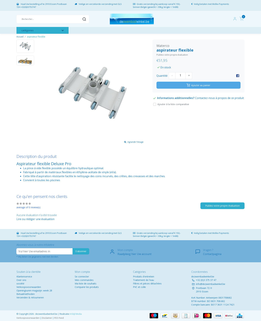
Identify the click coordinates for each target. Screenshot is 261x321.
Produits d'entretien (143, 276)
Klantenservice (24, 276)
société (20, 283)
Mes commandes (84, 280)
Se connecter (82, 276)
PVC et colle (139, 287)
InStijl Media (75, 313)
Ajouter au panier (198, 85)
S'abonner (80, 251)
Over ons (21, 280)
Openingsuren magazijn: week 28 (34, 290)
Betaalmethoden (25, 294)
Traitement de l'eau (143, 280)
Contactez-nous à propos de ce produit (219, 98)
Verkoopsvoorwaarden (28, 287)
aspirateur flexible (36, 36)
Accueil (19, 36)
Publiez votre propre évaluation (172, 54)
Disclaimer (47, 317)
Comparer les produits (87, 287)
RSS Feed (59, 317)
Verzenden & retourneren (30, 297)
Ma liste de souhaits (85, 283)
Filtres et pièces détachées (147, 283)
